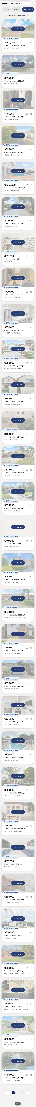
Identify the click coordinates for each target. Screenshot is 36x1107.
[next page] (28, 1092)
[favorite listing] (31, 43)
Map (17, 1103)
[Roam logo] (5, 3)
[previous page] (8, 1092)
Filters (16, 9)
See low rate (18, 29)
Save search (28, 9)
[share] (27, 43)
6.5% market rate (11, 38)
